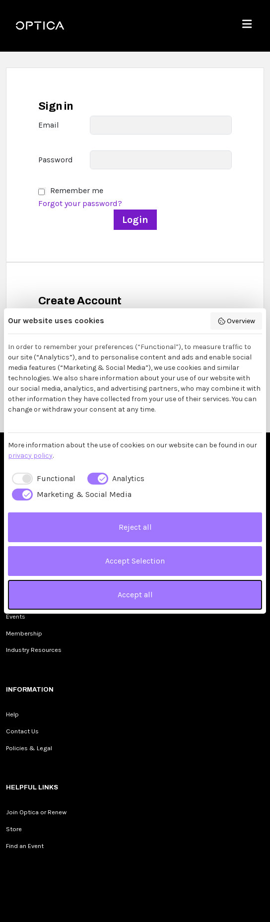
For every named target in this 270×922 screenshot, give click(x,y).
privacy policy (30, 455)
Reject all (135, 527)
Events (15, 616)
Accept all (135, 594)
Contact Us (22, 731)
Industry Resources (34, 649)
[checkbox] (41, 479)
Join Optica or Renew (36, 812)
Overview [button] (236, 321)
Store (14, 829)
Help (12, 714)
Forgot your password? (80, 203)
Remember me (76, 190)
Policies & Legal (29, 748)
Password (55, 159)
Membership (24, 633)
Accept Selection (135, 561)
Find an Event (25, 846)
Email (48, 125)
